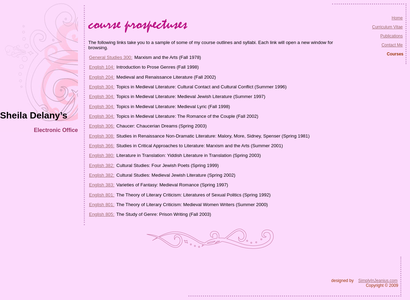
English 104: (101, 67)
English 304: (101, 86)
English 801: (101, 194)
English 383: (101, 184)
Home (397, 18)
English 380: (101, 155)
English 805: (101, 214)
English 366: (101, 145)
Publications (391, 36)
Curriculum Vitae (387, 27)
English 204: (101, 77)
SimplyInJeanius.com (378, 280)
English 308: (101, 136)
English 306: (101, 126)
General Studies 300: (110, 57)
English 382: (101, 165)
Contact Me (392, 45)
